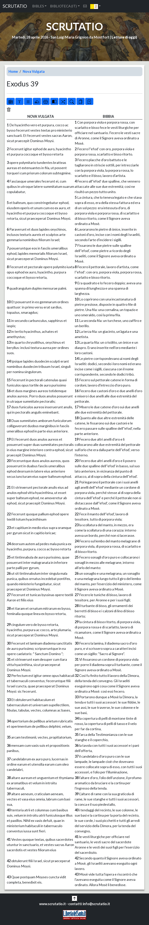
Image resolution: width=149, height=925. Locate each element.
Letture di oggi (124, 37)
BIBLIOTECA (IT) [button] (63, 6)
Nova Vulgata (34, 71)
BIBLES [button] (38, 6)
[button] (95, 6)
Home (13, 71)
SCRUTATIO (15, 6)
